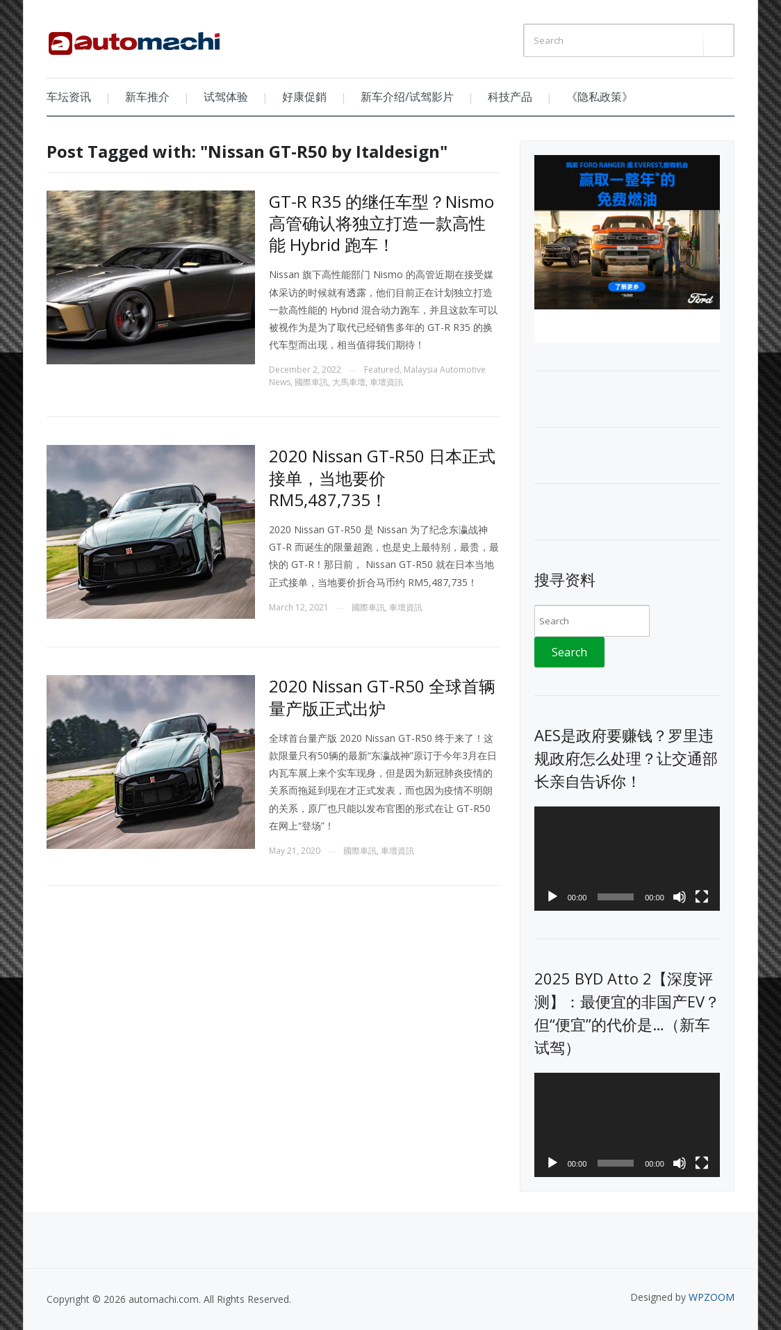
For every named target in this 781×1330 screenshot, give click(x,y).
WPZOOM (711, 1297)
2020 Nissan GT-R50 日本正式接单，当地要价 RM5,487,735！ (382, 477)
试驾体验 (226, 96)
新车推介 (147, 96)
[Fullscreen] (702, 897)
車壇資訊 (386, 382)
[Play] (552, 897)
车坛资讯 (69, 96)
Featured (382, 369)
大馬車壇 (348, 382)
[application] (627, 858)
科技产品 (510, 96)
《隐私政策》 (599, 96)
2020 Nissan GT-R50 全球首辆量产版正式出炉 (382, 696)
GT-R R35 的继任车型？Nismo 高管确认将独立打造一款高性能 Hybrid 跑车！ (381, 223)
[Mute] (680, 897)
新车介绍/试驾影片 (407, 96)
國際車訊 (311, 382)
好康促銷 (304, 96)
